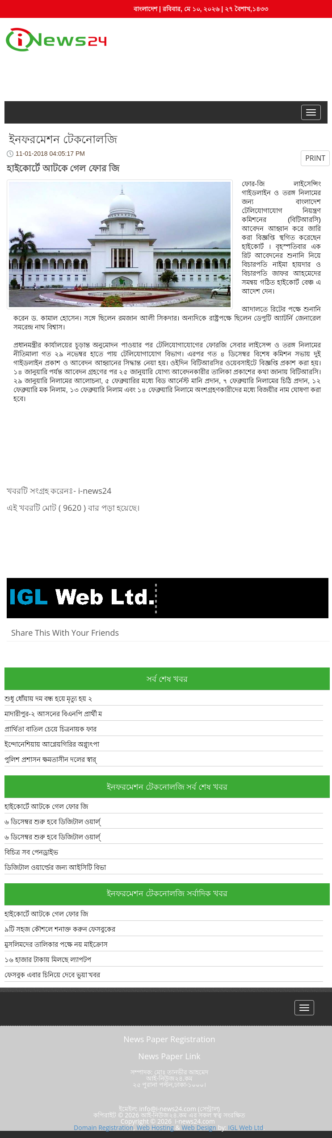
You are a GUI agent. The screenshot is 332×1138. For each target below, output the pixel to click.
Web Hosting (155, 1127)
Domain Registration (103, 1127)
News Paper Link (169, 1056)
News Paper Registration (169, 1039)
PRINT (315, 158)
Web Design (198, 1127)
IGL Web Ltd (245, 1127)
